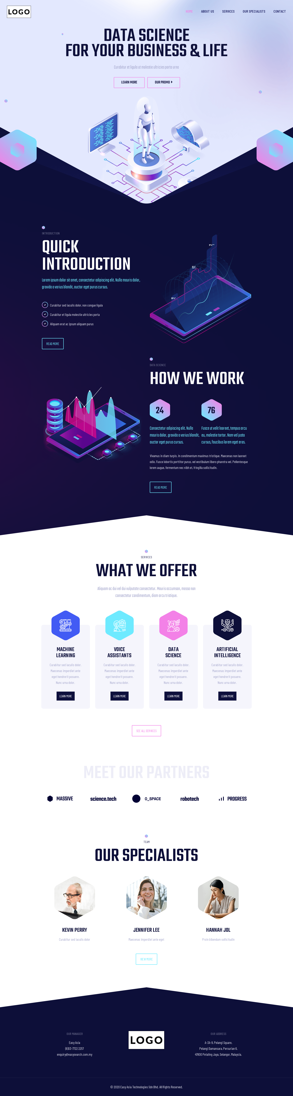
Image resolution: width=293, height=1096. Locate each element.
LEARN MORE (129, 89)
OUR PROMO (164, 89)
